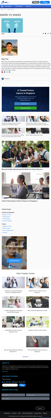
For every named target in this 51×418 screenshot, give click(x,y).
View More (25, 356)
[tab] (5, 78)
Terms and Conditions (27, 413)
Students (23, 382)
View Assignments (7, 230)
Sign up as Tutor (25, 108)
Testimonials (6, 218)
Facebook (6, 79)
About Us (28, 6)
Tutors (9, 382)
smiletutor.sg (39, 68)
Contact (14, 413)
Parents (16, 382)
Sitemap (45, 413)
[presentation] (39, 403)
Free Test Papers (7, 221)
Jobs (19, 413)
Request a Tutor (6, 214)
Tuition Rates (18, 6)
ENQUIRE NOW (14, 260)
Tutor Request (44, 2)
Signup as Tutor (6, 226)
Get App (4, 232)
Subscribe (35, 2)
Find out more (6, 228)
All (4, 382)
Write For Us (7, 413)
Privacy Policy (38, 413)
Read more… (5, 371)
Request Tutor (25, 103)
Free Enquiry (8, 6)
